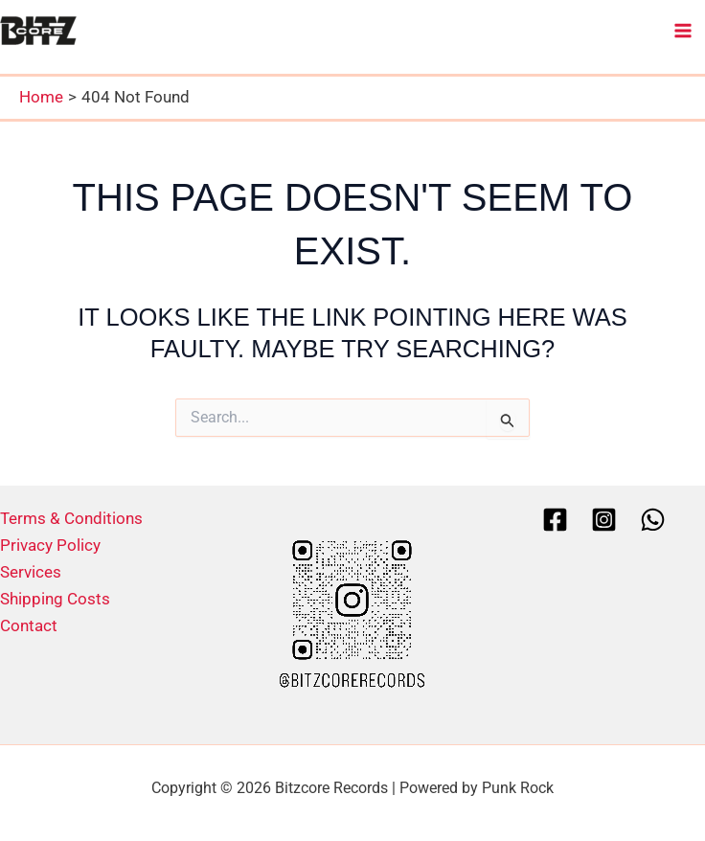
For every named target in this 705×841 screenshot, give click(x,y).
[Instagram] (604, 520)
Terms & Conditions (71, 518)
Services (30, 571)
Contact (28, 625)
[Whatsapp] (653, 520)
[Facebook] (555, 520)
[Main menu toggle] (684, 31)
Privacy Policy (50, 545)
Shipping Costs (55, 598)
